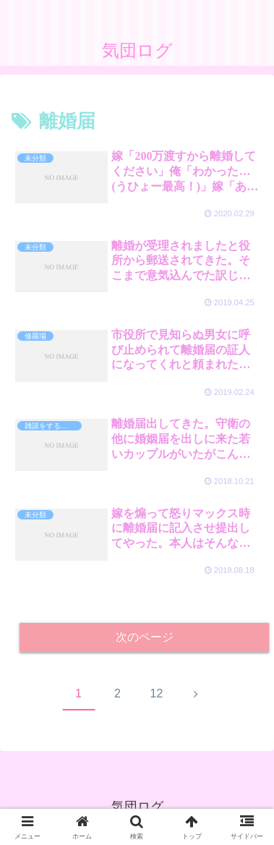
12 (156, 693)
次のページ (145, 637)
